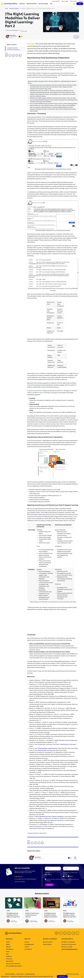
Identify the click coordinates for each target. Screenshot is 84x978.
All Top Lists (9, 958)
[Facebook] (56, 933)
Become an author (47, 942)
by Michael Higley (33, 921)
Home (6, 8)
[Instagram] (77, 933)
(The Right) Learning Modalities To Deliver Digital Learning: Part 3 (69, 915)
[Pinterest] (73, 933)
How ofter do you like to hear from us (70, 873)
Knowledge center (29, 944)
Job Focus (48, 872)
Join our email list (56, 1)
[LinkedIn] (65, 933)
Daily (65, 876)
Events (7, 951)
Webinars (8, 946)
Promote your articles (67, 946)
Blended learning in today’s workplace (51, 816)
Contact (27, 946)
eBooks (8, 944)
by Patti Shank (14, 921)
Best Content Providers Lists (13, 963)
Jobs (7, 954)
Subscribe (49, 884)
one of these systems (61, 107)
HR (46, 874)
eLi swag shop (28, 949)
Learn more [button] (54, 880)
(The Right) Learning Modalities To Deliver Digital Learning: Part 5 (50, 915)
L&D (51, 874)
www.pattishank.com (61, 661)
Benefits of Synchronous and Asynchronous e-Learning (32, 915)
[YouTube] (69, 933)
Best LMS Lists (9, 961)
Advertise (81, 1)
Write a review (65, 1)
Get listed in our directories (68, 942)
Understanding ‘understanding (47, 748)
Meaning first (42, 750)
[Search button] (74, 3)
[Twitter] (60, 933)
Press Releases (9, 949)
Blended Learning (14, 8)
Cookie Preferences (30, 974)
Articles (8, 942)
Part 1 (39, 63)
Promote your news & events (69, 944)
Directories (9, 956)
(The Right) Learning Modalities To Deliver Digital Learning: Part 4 (13, 915)
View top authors (47, 944)
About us (27, 942)
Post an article (73, 1)
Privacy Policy (19, 974)
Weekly (70, 876)
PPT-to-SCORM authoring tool (14, 966)
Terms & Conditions (10, 974)
